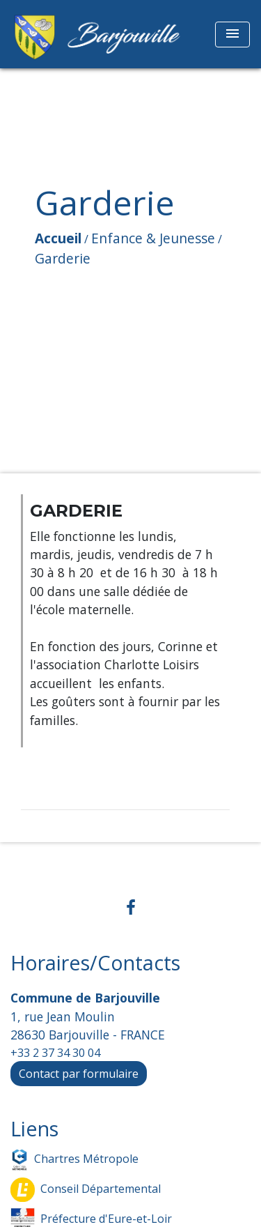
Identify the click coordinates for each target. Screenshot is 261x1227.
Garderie (62, 258)
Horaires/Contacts (95, 963)
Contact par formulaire (79, 1073)
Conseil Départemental (85, 1190)
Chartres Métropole (74, 1160)
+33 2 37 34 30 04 (55, 1052)
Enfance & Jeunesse (153, 238)
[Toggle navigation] (232, 34)
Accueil (58, 238)
